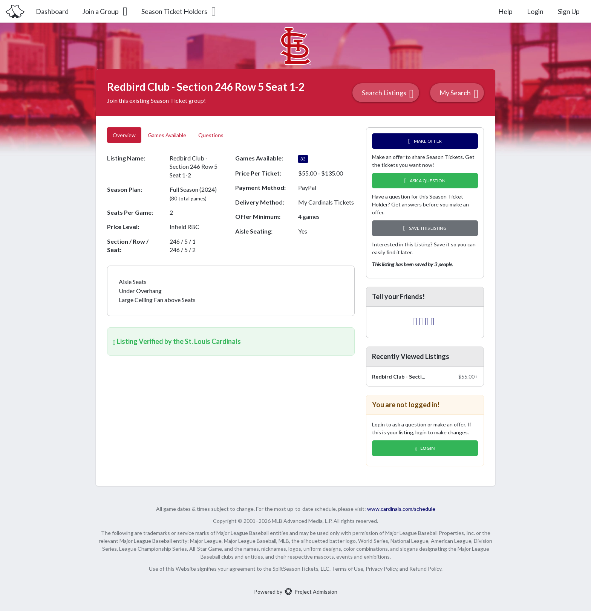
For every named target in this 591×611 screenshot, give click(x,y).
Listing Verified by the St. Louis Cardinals (177, 341)
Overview (124, 135)
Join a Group (105, 11)
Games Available (167, 135)
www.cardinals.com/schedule (401, 509)
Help (505, 11)
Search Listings (388, 93)
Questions (211, 135)
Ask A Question (425, 180)
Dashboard (52, 11)
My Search (458, 93)
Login (535, 11)
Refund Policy (425, 568)
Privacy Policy (381, 568)
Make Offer (425, 141)
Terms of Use (347, 568)
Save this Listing (425, 228)
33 (303, 159)
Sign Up (569, 11)
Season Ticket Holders (179, 11)
